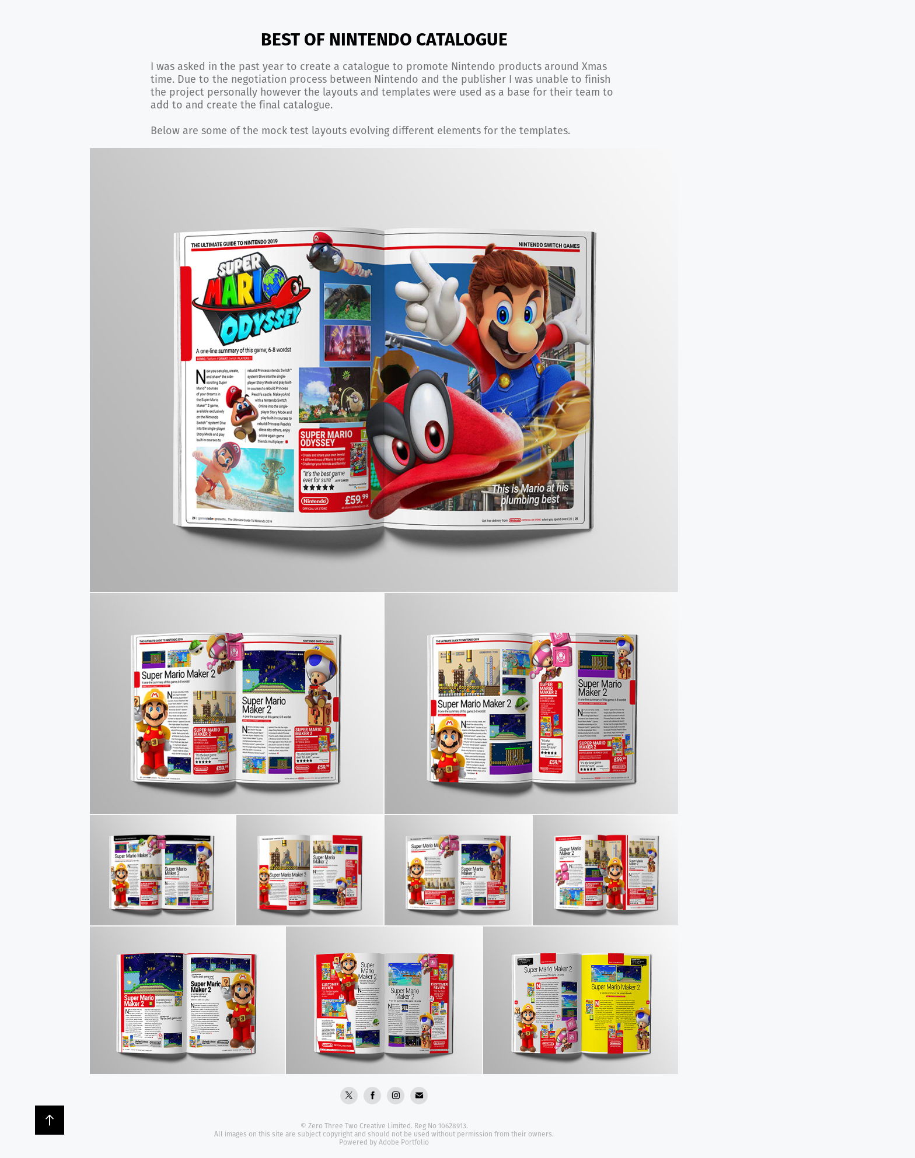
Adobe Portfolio (404, 1142)
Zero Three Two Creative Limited (359, 1126)
